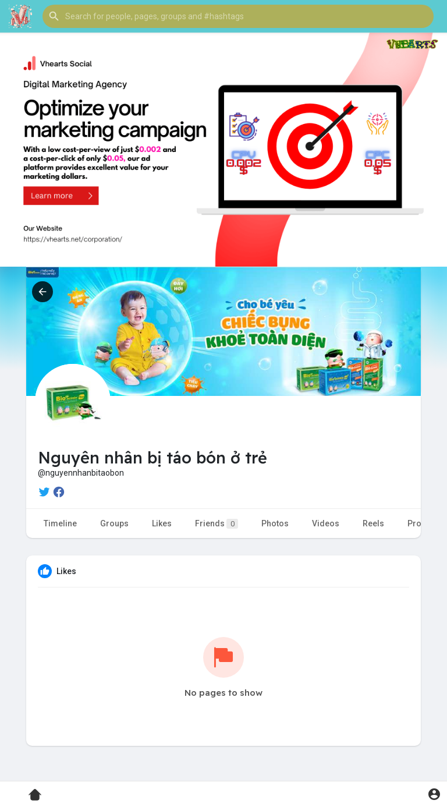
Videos (325, 523)
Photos (275, 523)
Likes (162, 523)
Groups (114, 523)
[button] (238, 16)
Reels (373, 523)
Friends (216, 524)
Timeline (60, 523)
